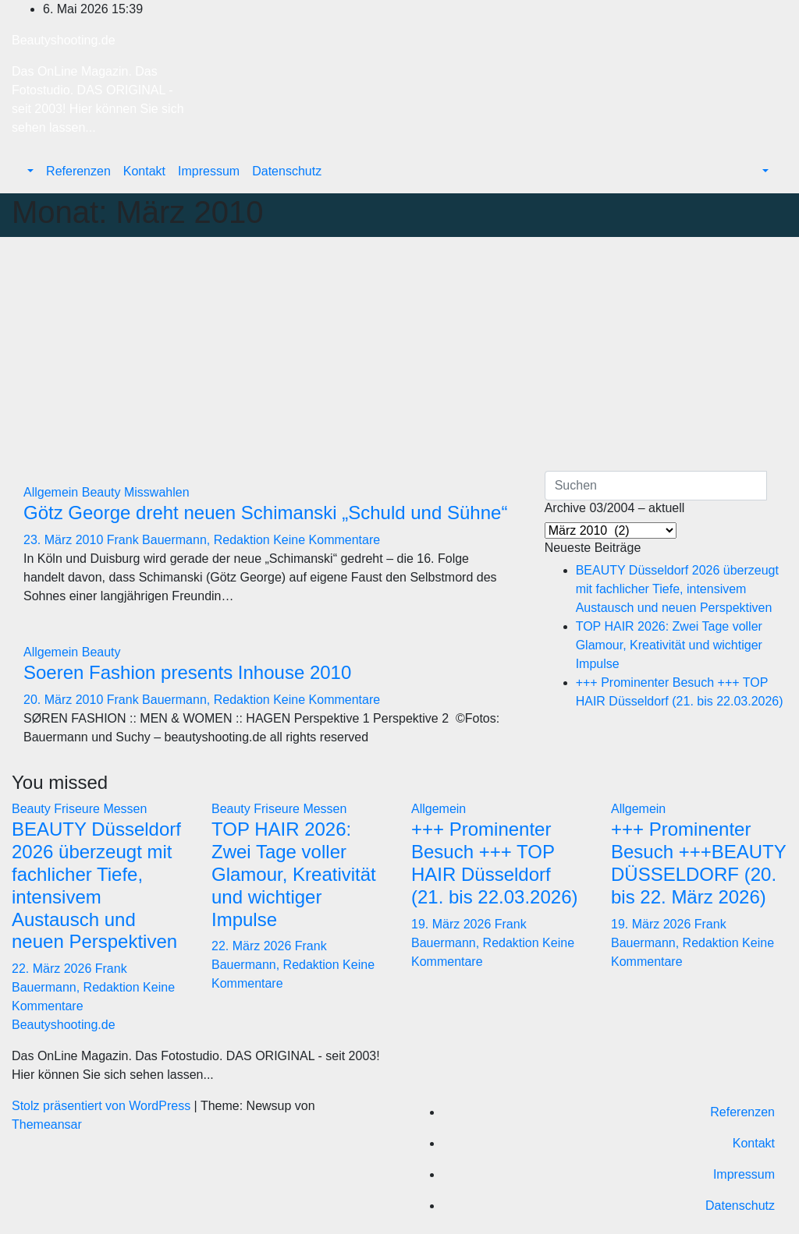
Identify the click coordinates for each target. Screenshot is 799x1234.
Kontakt (144, 171)
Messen (125, 808)
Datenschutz (286, 171)
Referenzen (78, 171)
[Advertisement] (399, 354)
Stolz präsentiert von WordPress (103, 1105)
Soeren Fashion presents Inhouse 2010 (187, 672)
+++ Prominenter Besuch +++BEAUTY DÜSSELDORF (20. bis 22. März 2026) (698, 863)
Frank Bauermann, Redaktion (190, 539)
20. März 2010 (65, 699)
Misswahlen (157, 492)
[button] (29, 171)
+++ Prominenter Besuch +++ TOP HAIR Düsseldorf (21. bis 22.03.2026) (494, 863)
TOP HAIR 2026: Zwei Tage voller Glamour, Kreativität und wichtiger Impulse (669, 645)
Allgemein (52, 492)
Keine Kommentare (326, 539)
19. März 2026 (453, 924)
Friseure (78, 808)
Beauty (103, 492)
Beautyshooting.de (63, 40)
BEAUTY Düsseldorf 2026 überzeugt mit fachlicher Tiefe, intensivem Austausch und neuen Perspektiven (677, 589)
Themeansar (47, 1124)
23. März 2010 (65, 539)
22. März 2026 (53, 968)
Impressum (209, 171)
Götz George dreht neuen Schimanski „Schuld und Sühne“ (265, 512)
